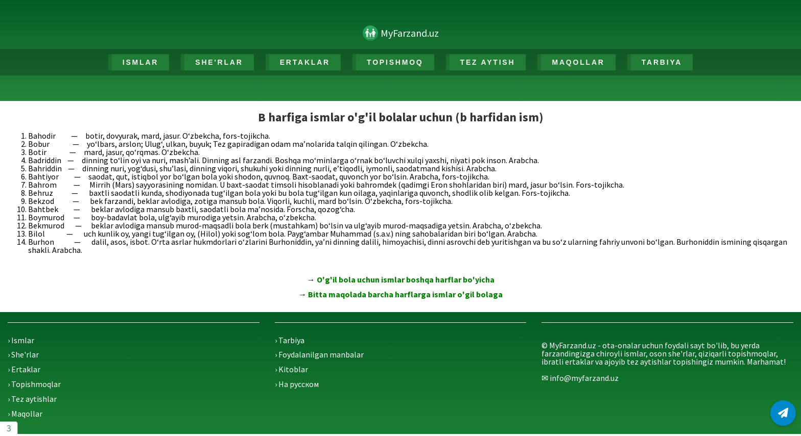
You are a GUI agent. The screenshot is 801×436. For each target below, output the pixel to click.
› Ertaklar (24, 369)
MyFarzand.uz (410, 33)
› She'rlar (23, 354)
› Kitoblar (291, 369)
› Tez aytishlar (32, 399)
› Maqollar (25, 413)
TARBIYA (662, 62)
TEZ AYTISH (487, 62)
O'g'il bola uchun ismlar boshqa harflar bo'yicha (405, 279)
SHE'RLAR (219, 62)
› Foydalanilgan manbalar (319, 354)
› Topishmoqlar (34, 384)
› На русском (297, 384)
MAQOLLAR (578, 62)
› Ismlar (21, 340)
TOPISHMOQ (395, 62)
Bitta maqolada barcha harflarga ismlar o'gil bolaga (405, 294)
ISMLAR (140, 62)
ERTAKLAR (305, 62)
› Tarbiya (289, 340)
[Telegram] (783, 413)
